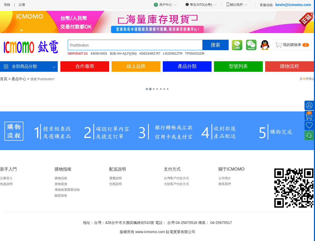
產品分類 (187, 66)
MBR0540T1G (78, 53)
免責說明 (6, 184)
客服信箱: (285, 5)
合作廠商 (84, 66)
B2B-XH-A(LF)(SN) (123, 53)
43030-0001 (99, 53)
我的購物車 (292, 45)
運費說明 (115, 178)
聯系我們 (224, 184)
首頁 (3, 79)
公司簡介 (224, 178)
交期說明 (115, 184)
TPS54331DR (194, 53)
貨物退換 (61, 184)
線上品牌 (136, 66)
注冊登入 (6, 178)
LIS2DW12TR (172, 53)
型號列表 (238, 66)
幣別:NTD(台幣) (201, 4)
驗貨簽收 (61, 195)
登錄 (7, 5)
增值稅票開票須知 (67, 190)
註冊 (22, 5)
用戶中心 (165, 4)
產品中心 (19, 79)
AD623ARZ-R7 (149, 53)
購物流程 (289, 66)
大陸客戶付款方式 (176, 184)
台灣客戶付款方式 (176, 178)
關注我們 (237, 4)
